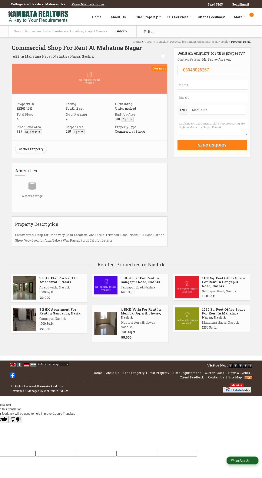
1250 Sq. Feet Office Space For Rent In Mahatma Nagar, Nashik (223, 313)
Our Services (179, 17)
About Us (118, 17)
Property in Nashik (155, 41)
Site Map (235, 377)
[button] (88, 4)
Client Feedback (211, 17)
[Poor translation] (15, 419)
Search (121, 31)
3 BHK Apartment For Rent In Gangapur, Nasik (60, 311)
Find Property (148, 17)
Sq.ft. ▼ (127, 119)
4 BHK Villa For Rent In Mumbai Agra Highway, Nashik (141, 313)
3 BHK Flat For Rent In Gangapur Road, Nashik (140, 280)
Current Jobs (214, 373)
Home (97, 17)
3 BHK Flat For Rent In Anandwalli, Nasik (58, 280)
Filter (149, 31)
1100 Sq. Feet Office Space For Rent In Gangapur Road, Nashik (223, 282)
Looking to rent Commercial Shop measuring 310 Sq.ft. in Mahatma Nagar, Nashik (212, 127)
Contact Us (216, 377)
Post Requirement (187, 373)
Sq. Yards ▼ (33, 131)
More (240, 17)
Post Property (159, 373)
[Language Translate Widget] (53, 364)
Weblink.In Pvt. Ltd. (56, 391)
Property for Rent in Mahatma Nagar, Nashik (199, 41)
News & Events (239, 373)
